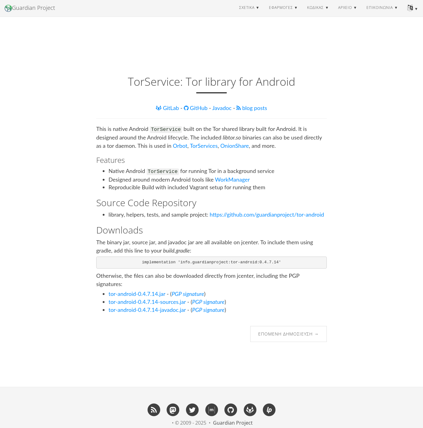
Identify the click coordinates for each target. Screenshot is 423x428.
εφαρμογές (281, 13)
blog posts (251, 107)
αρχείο (345, 13)
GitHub (196, 107)
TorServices (204, 145)
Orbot (180, 145)
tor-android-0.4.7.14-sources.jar (147, 301)
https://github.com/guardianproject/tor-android (267, 214)
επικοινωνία (379, 13)
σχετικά (247, 13)
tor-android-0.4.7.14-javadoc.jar (147, 309)
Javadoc (222, 107)
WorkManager (232, 179)
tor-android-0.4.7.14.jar (137, 293)
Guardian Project (30, 14)
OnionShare (234, 145)
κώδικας (315, 13)
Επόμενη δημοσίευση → (288, 334)
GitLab (168, 107)
